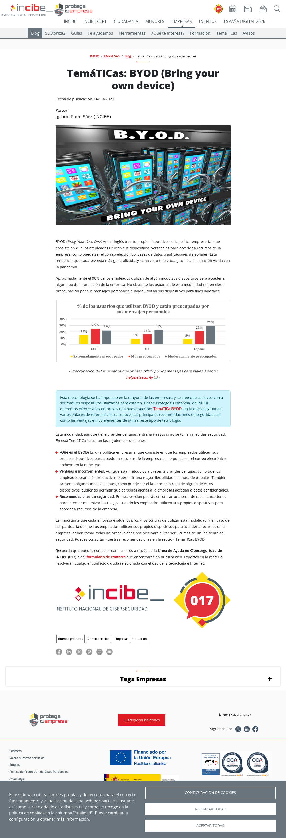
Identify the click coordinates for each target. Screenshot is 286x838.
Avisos (249, 33)
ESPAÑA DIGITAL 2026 (244, 21)
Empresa (120, 639)
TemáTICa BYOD (167, 408)
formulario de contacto (106, 557)
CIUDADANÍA (126, 21)
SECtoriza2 (55, 33)
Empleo (14, 765)
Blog (35, 33)
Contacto (15, 751)
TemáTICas (226, 33)
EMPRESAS (181, 21)
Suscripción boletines (141, 720)
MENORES (154, 21)
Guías (76, 33)
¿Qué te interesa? (167, 33)
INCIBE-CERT (95, 21)
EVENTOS (208, 21)
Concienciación (99, 639)
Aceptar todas (210, 825)
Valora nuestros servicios (26, 758)
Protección (139, 639)
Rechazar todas (210, 809)
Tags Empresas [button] (143, 679)
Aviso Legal (17, 778)
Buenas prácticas (70, 639)
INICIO (94, 56)
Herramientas (132, 33)
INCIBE (70, 21)
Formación (200, 33)
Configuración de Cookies (210, 792)
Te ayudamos (100, 33)
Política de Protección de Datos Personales (38, 772)
